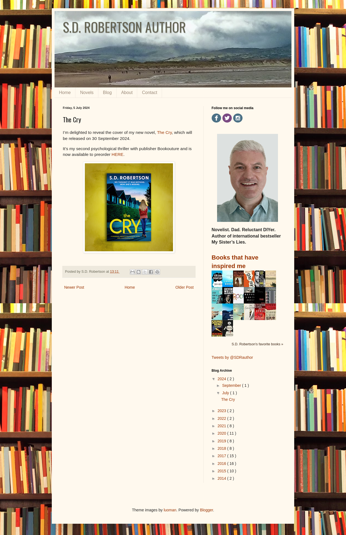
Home (65, 92)
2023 (222, 411)
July (226, 393)
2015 (222, 471)
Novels (87, 92)
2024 (222, 379)
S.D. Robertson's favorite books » (257, 344)
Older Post (184, 287)
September (232, 385)
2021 (222, 426)
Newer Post (74, 287)
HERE (117, 154)
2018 (222, 448)
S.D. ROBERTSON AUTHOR (124, 27)
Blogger (206, 510)
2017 (222, 456)
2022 (222, 418)
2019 (222, 441)
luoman (170, 510)
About (127, 92)
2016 (222, 463)
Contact (149, 92)
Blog (107, 92)
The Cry (164, 132)
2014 (222, 478)
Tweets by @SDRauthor (232, 357)
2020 (222, 433)
